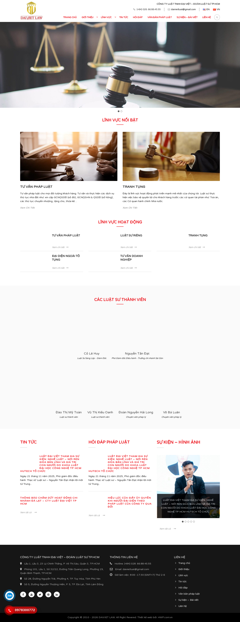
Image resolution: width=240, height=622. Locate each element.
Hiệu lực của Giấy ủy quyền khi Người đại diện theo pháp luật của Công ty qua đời (130, 502)
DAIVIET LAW (107, 617)
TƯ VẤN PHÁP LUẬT (36, 187)
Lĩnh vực (106, 17)
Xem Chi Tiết (27, 208)
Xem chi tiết (60, 247)
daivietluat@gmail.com (183, 9)
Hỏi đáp (138, 17)
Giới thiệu (87, 17)
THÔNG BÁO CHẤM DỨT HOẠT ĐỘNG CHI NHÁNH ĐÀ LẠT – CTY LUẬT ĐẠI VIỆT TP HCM (48, 500)
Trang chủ (70, 17)
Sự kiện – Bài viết (187, 17)
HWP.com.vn (165, 617)
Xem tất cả (28, 512)
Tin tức (123, 17)
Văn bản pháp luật (160, 17)
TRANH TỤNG (134, 187)
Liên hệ (206, 17)
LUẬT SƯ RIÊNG (131, 235)
